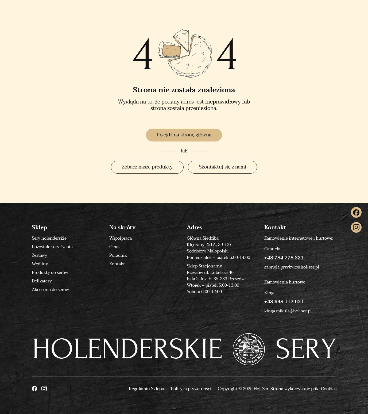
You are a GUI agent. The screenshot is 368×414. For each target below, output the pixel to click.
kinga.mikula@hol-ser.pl (288, 311)
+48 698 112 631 (284, 302)
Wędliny (40, 264)
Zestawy (39, 255)
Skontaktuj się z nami (222, 167)
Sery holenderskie (49, 238)
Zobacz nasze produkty (147, 167)
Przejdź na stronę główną (184, 135)
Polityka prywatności (191, 389)
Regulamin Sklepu (146, 389)
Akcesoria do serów (50, 289)
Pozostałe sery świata (52, 247)
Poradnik (118, 255)
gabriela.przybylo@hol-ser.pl (291, 267)
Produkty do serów (50, 272)
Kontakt (117, 264)
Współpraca (120, 238)
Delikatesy (42, 281)
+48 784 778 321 (284, 258)
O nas (114, 247)
